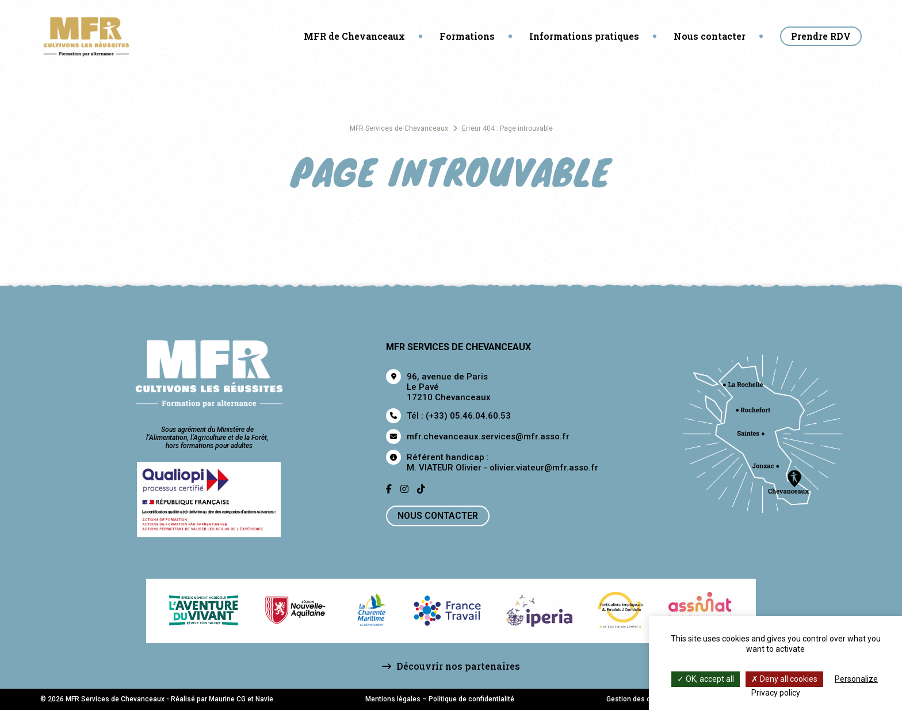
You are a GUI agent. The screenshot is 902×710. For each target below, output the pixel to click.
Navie (264, 699)
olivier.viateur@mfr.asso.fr (544, 467)
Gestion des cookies (639, 699)
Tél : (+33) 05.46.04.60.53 (459, 416)
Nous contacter (710, 36)
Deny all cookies (784, 679)
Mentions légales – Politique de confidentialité (439, 699)
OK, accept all (705, 679)
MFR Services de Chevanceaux (399, 128)
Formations (467, 36)
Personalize (856, 679)
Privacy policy (775, 692)
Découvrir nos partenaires (451, 665)
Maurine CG (227, 699)
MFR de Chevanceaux (354, 36)
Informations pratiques (584, 36)
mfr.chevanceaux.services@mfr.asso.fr (488, 436)
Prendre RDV (821, 36)
